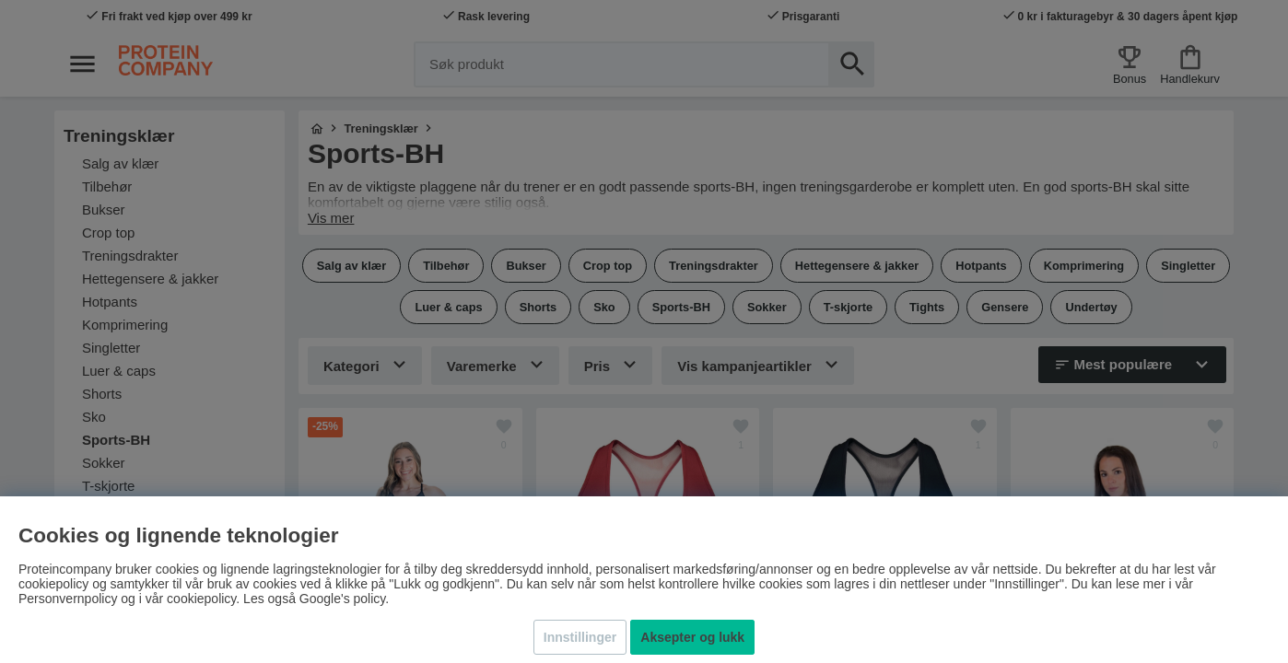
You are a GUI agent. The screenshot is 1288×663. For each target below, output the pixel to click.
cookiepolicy (201, 598)
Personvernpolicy (67, 598)
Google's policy (342, 598)
